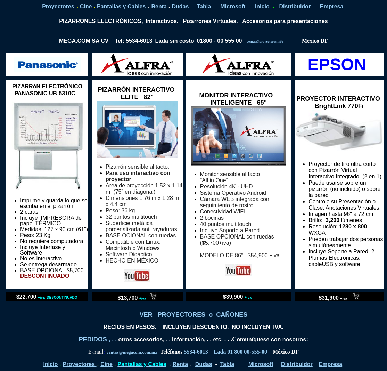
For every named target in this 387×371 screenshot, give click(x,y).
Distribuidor (295, 6)
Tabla (204, 6)
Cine (86, 6)
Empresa (332, 6)
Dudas (180, 6)
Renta (159, 6)
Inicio (262, 6)
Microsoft (232, 6)
